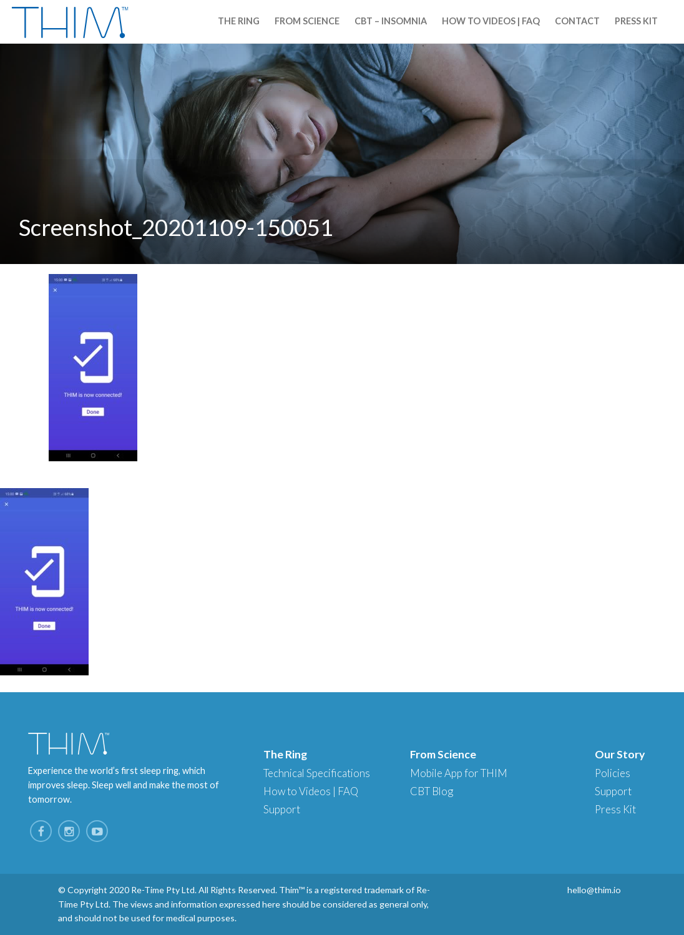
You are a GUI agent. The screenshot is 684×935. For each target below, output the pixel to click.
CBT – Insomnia (390, 21)
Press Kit (636, 21)
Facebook (41, 831)
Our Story (620, 754)
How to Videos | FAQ (491, 21)
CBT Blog (431, 791)
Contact (577, 21)
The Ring (239, 21)
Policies (612, 773)
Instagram (69, 831)
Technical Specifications (316, 773)
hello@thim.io (594, 889)
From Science (307, 21)
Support (281, 809)
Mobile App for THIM (458, 773)
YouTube (97, 831)
